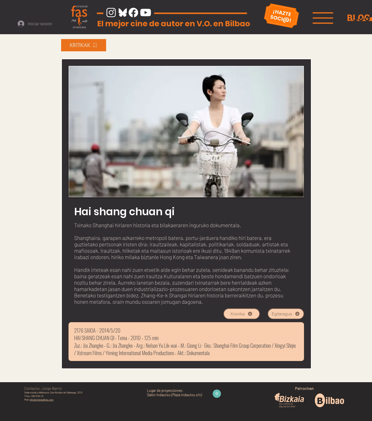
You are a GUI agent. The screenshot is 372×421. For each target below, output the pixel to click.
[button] (323, 18)
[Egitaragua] (286, 313)
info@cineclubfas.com (41, 399)
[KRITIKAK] (83, 45)
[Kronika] (241, 313)
